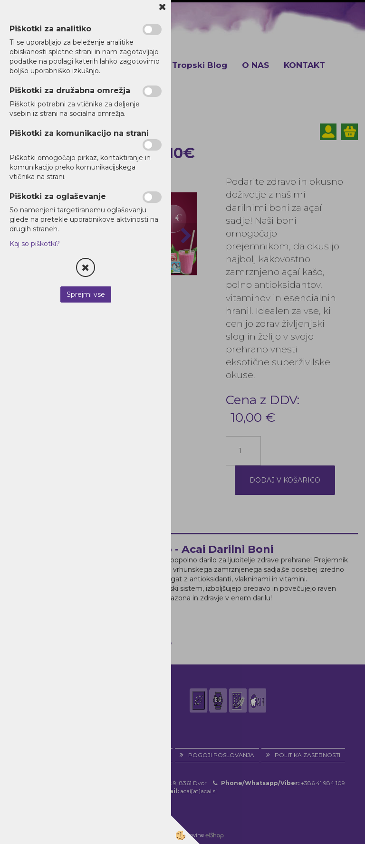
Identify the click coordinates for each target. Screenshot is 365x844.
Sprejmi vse (86, 294)
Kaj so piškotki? (35, 243)
